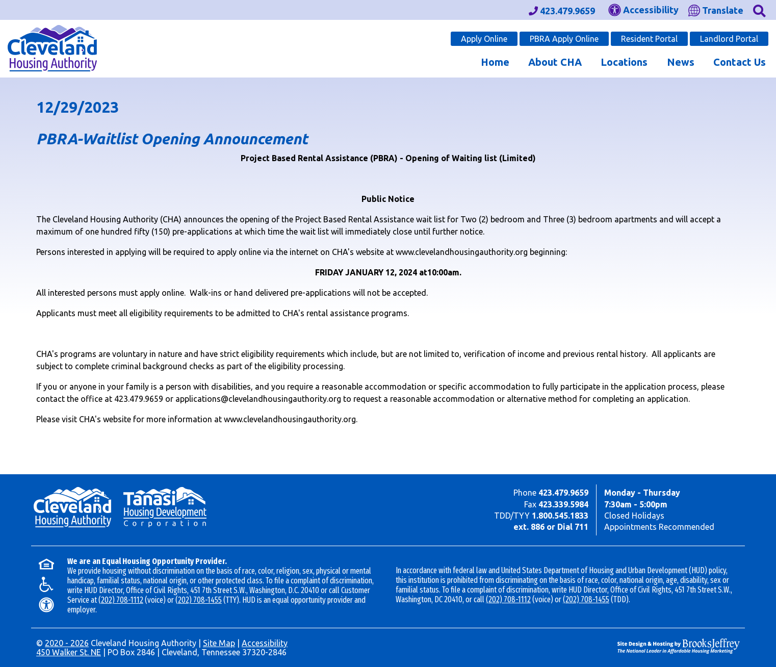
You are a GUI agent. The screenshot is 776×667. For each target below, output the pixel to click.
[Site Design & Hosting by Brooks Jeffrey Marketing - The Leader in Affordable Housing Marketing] (678, 645)
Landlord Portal (729, 38)
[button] (759, 10)
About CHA (555, 62)
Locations (624, 62)
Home (495, 62)
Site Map (219, 643)
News (680, 62)
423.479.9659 (563, 492)
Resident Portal (649, 38)
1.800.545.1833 (560, 515)
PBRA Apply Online (564, 38)
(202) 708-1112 (120, 600)
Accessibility (265, 643)
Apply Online (484, 38)
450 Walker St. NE (68, 652)
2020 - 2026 (67, 643)
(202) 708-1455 (198, 600)
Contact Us (739, 62)
